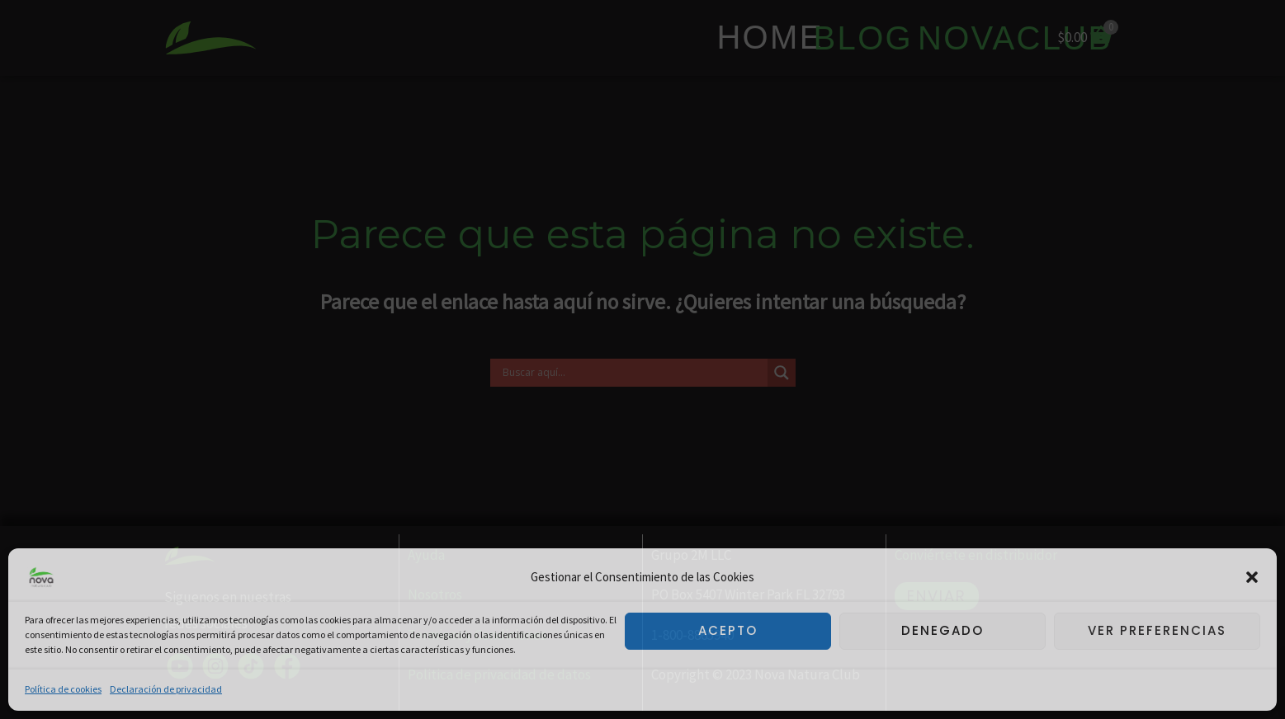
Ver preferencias (1157, 630)
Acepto (728, 630)
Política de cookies (63, 689)
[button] (1252, 577)
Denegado (942, 630)
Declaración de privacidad (166, 689)
